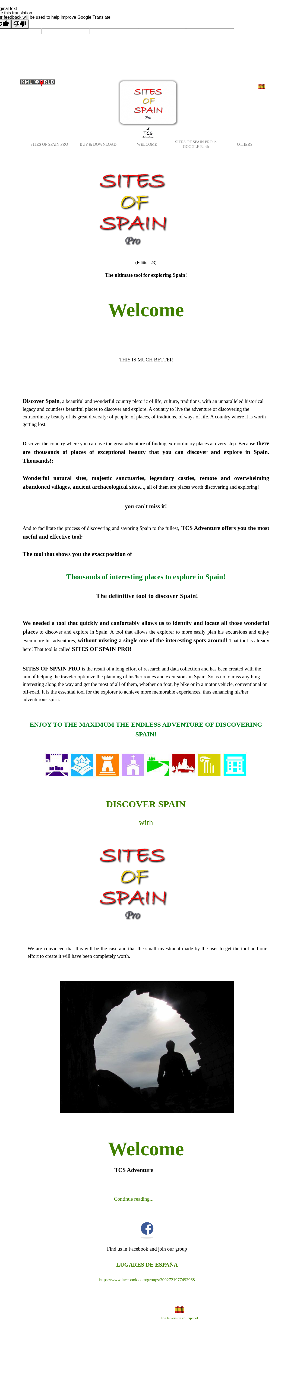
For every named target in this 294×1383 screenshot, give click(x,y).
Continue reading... (134, 1199)
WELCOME (147, 144)
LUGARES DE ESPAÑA (147, 1264)
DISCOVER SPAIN (146, 804)
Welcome (146, 310)
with (146, 822)
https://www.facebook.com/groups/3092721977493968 (147, 1279)
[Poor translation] (20, 24)
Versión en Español (262, 92)
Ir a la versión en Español (179, 1318)
